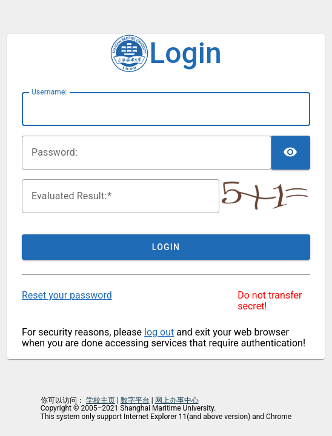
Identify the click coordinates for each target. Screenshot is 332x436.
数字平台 (135, 400)
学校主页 (100, 400)
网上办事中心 (177, 400)
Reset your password (67, 295)
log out (159, 332)
